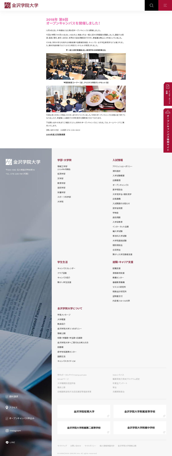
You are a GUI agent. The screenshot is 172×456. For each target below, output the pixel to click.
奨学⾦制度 (118, 208)
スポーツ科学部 (64, 197)
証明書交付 (118, 296)
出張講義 (117, 199)
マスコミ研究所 (119, 287)
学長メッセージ (64, 315)
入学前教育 (118, 222)
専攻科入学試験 (120, 236)
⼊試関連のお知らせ (121, 203)
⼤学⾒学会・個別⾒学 (122, 194)
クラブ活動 (62, 273)
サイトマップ (62, 446)
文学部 (60, 178)
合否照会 (117, 250)
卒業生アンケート (120, 383)
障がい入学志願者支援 (122, 254)
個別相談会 (118, 245)
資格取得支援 (119, 273)
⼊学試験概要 (119, 176)
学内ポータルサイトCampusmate (72, 375)
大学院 (60, 202)
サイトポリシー (90, 446)
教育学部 (61, 183)
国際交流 (61, 356)
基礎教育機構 (119, 282)
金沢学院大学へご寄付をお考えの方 (72, 343)
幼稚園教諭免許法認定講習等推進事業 (74, 392)
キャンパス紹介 (63, 278)
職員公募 (61, 387)
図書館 (60, 347)
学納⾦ (116, 213)
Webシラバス (118, 375)
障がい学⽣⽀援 (64, 282)
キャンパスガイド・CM (66, 361)
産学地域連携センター (67, 352)
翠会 (115, 387)
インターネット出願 (121, 227)
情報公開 (61, 333)
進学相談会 (118, 189)
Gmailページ (63, 379)
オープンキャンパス (121, 185)
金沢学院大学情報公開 (127, 446)
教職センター (118, 278)
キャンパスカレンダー (66, 268)
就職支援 (117, 268)
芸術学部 (61, 188)
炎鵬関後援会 (119, 392)
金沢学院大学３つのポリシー (69, 329)
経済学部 (61, 174)
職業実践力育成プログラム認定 (126, 379)
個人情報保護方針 (107, 446)
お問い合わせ (75, 446)
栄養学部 (61, 192)
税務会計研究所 (120, 291)
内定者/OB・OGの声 (121, 301)
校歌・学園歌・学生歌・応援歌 (69, 338)
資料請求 (117, 171)
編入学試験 (118, 231)
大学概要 (61, 319)
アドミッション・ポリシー (122, 166)
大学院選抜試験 (120, 241)
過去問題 (117, 217)
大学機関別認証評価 (66, 383)
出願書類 (117, 180)
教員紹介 (61, 324)
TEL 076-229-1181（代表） (17, 174)
